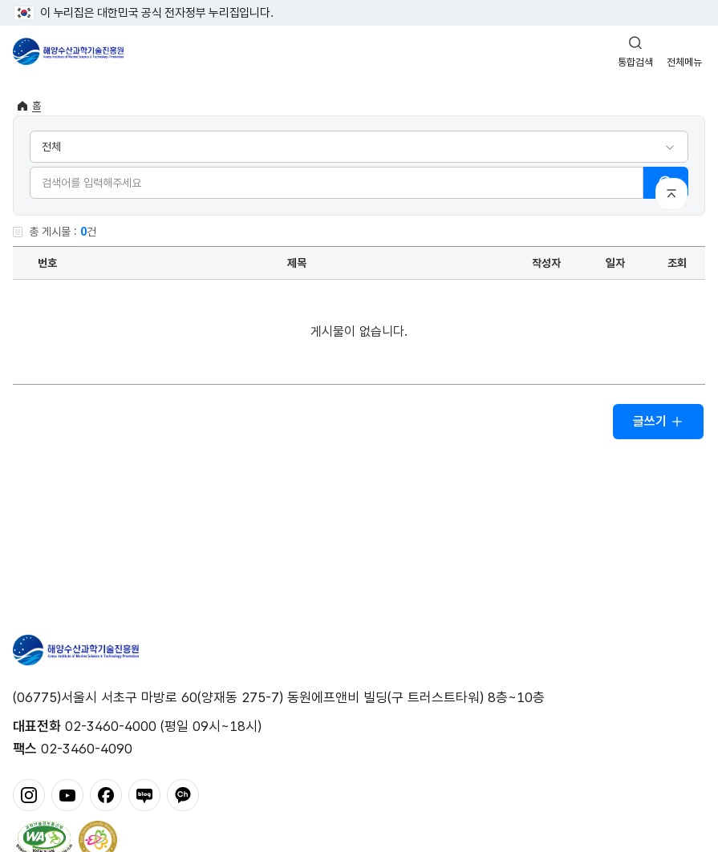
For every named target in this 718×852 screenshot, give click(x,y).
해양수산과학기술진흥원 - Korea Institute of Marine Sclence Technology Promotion (68, 51)
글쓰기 (658, 421)
